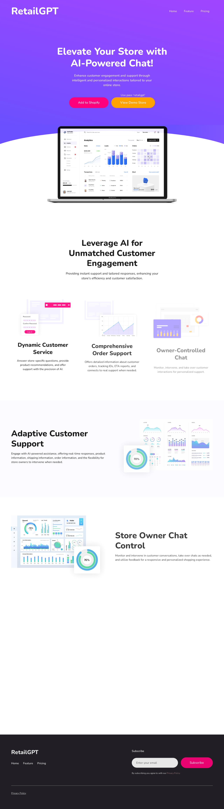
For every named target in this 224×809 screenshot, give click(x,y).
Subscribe (197, 763)
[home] (34, 11)
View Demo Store (133, 103)
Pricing (205, 11)
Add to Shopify (89, 103)
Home (173, 11)
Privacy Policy (18, 793)
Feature (189, 11)
